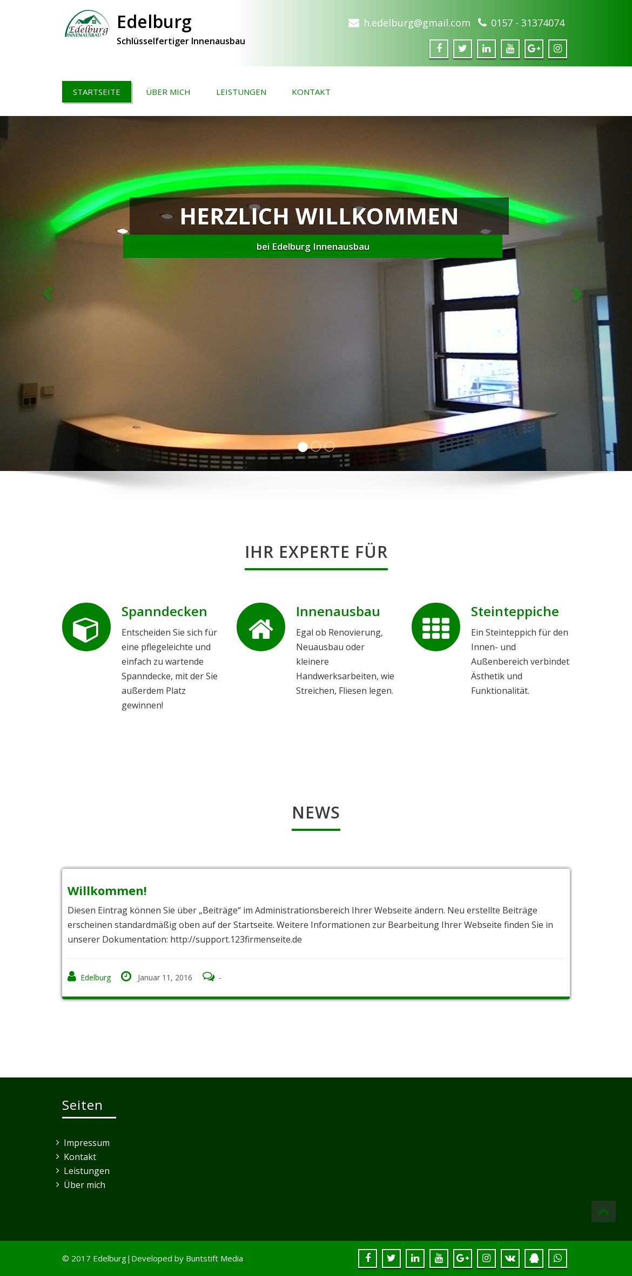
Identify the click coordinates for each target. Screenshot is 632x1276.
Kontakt (311, 91)
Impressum (87, 1143)
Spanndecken (164, 611)
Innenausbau (338, 611)
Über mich (168, 91)
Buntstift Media (214, 1258)
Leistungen (241, 91)
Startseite (96, 91)
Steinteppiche (515, 611)
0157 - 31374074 (527, 22)
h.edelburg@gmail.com (417, 22)
